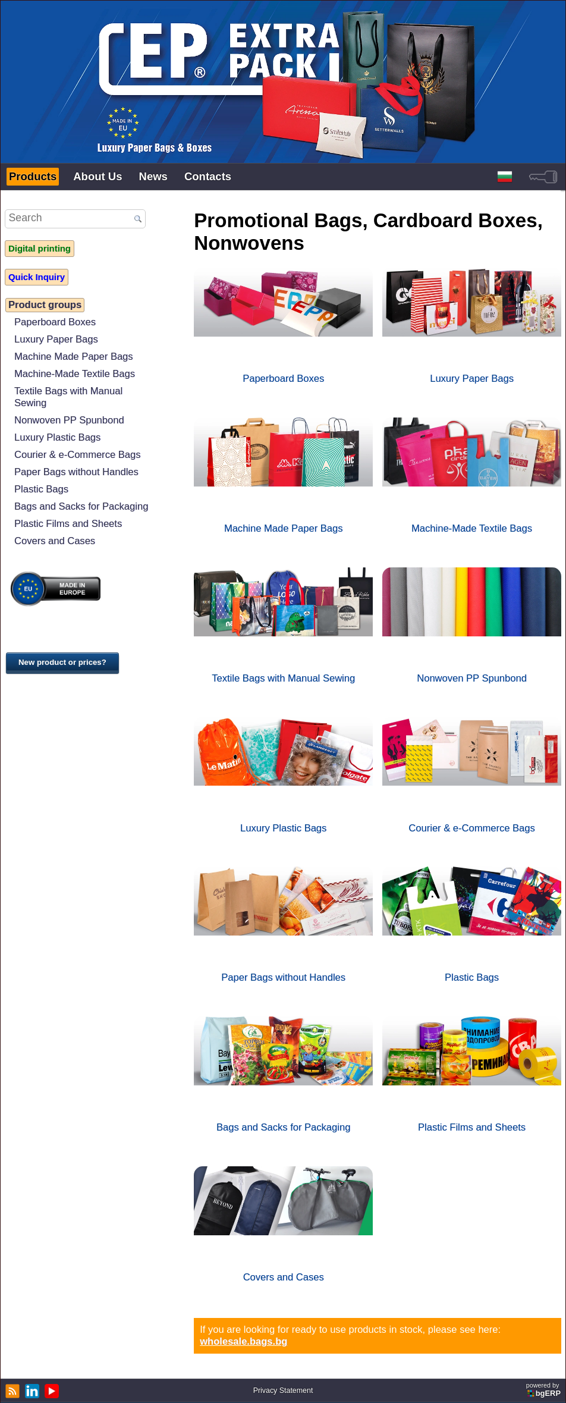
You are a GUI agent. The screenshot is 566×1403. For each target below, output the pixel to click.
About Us (97, 176)
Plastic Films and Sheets (68, 523)
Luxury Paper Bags (56, 339)
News (153, 176)
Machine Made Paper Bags (73, 356)
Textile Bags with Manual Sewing (68, 397)
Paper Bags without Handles (76, 472)
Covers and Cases (54, 541)
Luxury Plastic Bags (57, 437)
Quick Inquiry (36, 277)
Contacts (207, 176)
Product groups (44, 304)
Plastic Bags (41, 489)
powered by (544, 1390)
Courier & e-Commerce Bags (77, 454)
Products (32, 176)
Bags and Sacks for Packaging (81, 506)
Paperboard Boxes (55, 322)
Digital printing (39, 248)
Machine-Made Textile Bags (74, 373)
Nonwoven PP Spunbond (69, 420)
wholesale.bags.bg (243, 1341)
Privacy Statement (283, 1390)
